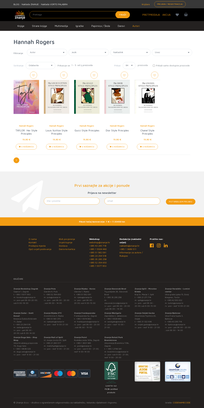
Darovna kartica (67, 249)
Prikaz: (117, 65)
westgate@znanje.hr (116, 321)
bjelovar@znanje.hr (177, 324)
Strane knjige (39, 25)
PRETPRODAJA (151, 14)
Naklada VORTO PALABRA (54, 4)
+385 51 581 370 (53, 319)
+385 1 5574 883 (83, 319)
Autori (136, 25)
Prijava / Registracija (170, 4)
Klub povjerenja (67, 239)
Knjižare (145, 4)
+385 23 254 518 (97, 255)
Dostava (63, 245)
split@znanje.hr (144, 300)
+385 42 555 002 (174, 300)
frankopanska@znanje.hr (88, 321)
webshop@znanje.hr (99, 242)
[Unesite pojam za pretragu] (79, 14)
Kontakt (32, 242)
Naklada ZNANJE (30, 4)
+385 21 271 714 (144, 297)
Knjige (20, 25)
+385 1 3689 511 (128, 249)
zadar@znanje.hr (24, 327)
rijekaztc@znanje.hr (55, 321)
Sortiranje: (19, 65)
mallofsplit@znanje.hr (56, 346)
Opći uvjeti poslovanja (40, 249)
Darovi (121, 25)
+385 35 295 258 (97, 259)
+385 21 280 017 (53, 343)
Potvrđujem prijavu (180, 201)
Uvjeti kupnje (65, 242)
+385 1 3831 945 (83, 343)
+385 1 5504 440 (98, 249)
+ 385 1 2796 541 (114, 349)
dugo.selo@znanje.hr (26, 351)
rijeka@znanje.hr (84, 297)
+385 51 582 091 (97, 252)
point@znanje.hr (84, 346)
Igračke (80, 25)
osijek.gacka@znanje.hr (148, 324)
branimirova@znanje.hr (118, 351)
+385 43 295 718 (97, 245)
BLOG (16, 4)
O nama (33, 239)
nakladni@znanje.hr (129, 245)
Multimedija (61, 25)
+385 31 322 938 (144, 321)
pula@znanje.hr (54, 297)
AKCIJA (166, 14)
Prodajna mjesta (37, 245)
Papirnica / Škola (100, 25)
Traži (122, 14)
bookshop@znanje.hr (26, 297)
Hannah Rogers (26, 125)
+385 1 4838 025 (23, 349)
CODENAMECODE (181, 402)
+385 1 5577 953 (97, 265)
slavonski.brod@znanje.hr (116, 303)
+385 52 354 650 (98, 262)
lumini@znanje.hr (175, 303)
